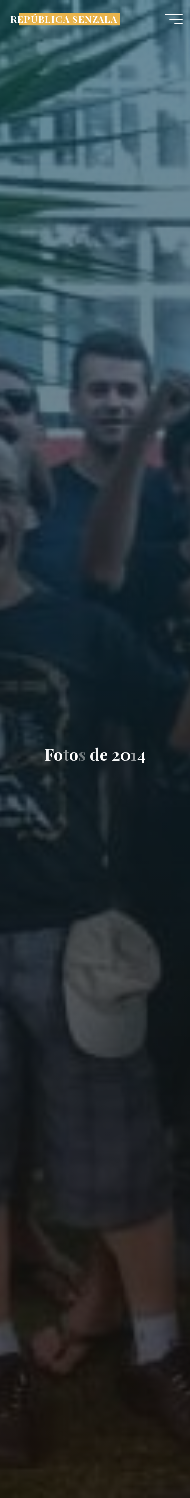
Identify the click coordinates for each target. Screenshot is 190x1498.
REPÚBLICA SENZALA (63, 19)
